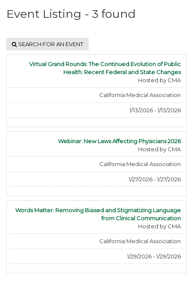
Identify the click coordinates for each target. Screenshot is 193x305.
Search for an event (47, 44)
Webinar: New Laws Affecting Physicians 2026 (119, 141)
